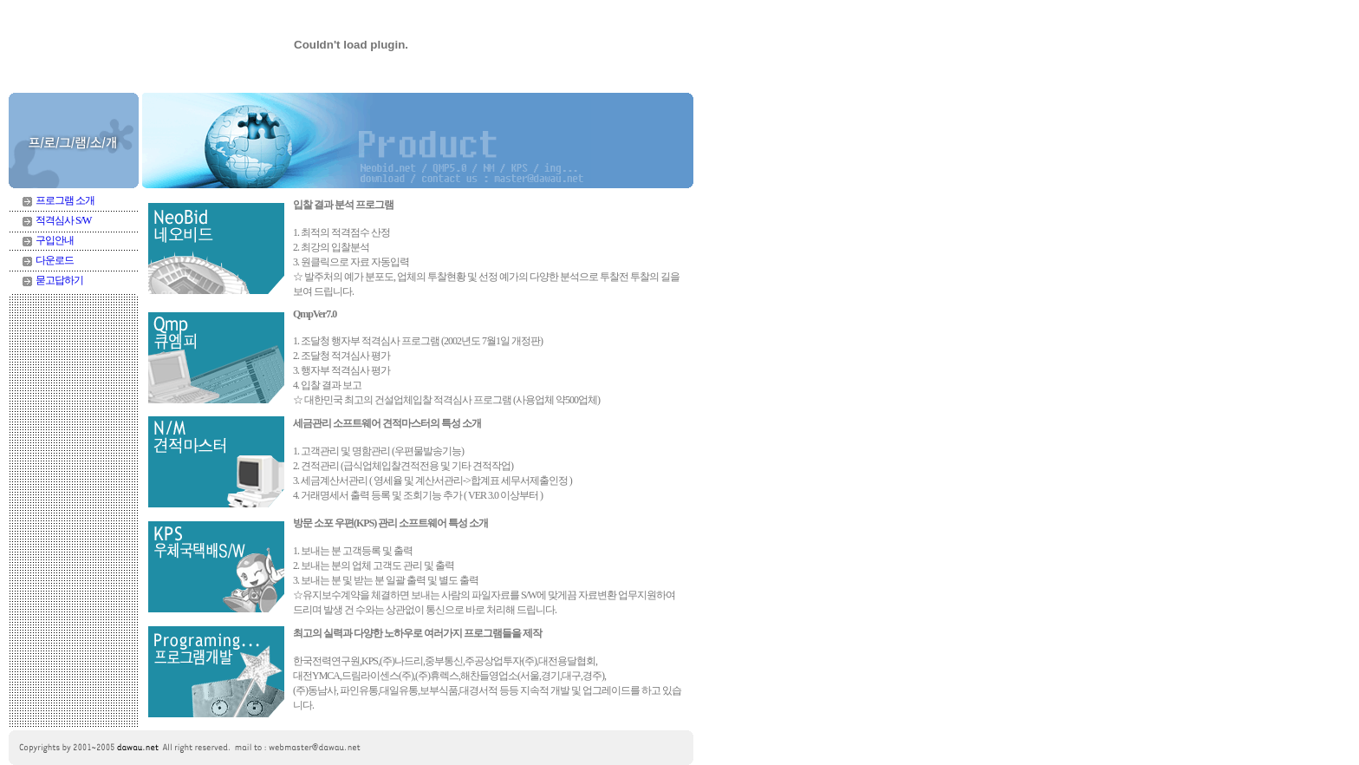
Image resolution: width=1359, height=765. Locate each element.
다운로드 (55, 260)
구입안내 (55, 240)
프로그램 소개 (65, 200)
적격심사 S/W (63, 220)
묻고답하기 (59, 280)
